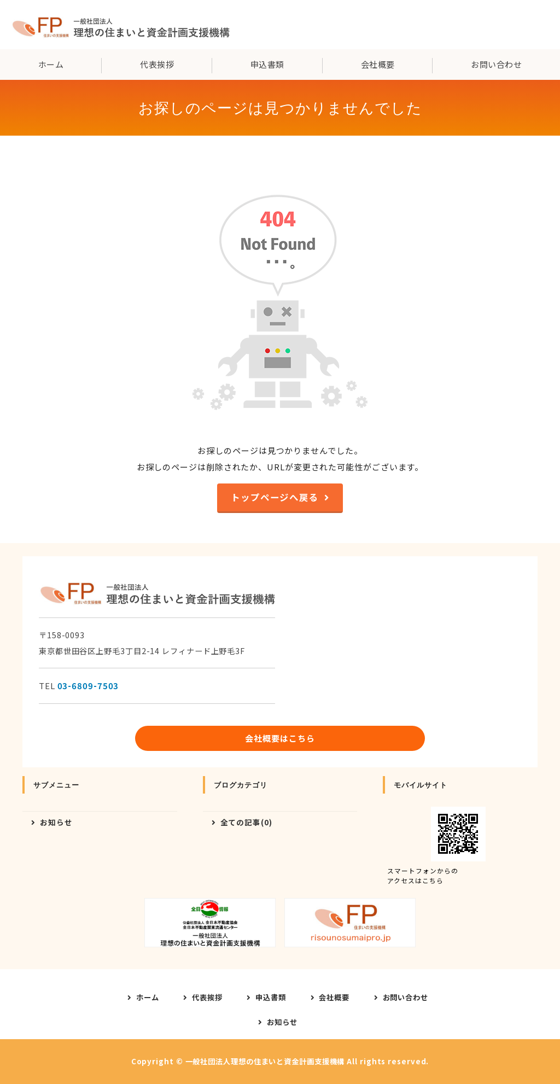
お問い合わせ (405, 997)
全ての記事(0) (246, 822)
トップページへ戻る (275, 497)
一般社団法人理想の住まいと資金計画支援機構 (265, 1061)
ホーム (50, 64)
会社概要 (378, 64)
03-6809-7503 (88, 685)
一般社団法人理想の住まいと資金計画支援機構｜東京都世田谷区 (120, 24)
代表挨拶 (157, 64)
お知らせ (56, 822)
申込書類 (267, 64)
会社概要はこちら (279, 738)
